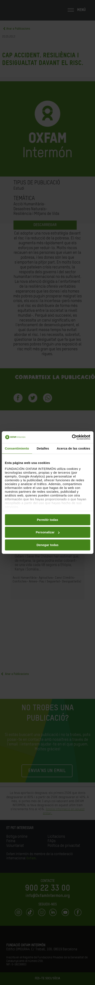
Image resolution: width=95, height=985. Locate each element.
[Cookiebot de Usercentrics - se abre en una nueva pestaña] (71, 437)
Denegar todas (47, 544)
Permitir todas (47, 519)
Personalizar (48, 532)
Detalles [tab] (43, 448)
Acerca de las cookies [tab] (73, 448)
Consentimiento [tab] (17, 448)
